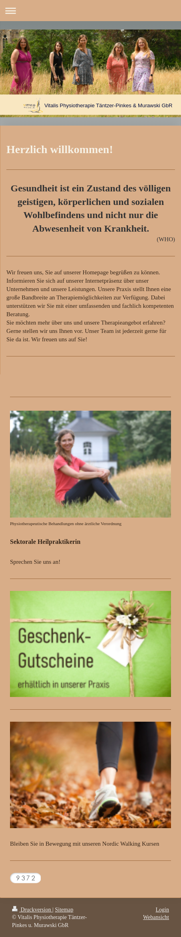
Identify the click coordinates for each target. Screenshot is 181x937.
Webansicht (156, 917)
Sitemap (64, 910)
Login (162, 910)
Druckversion (32, 910)
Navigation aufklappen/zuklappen (90, 10)
